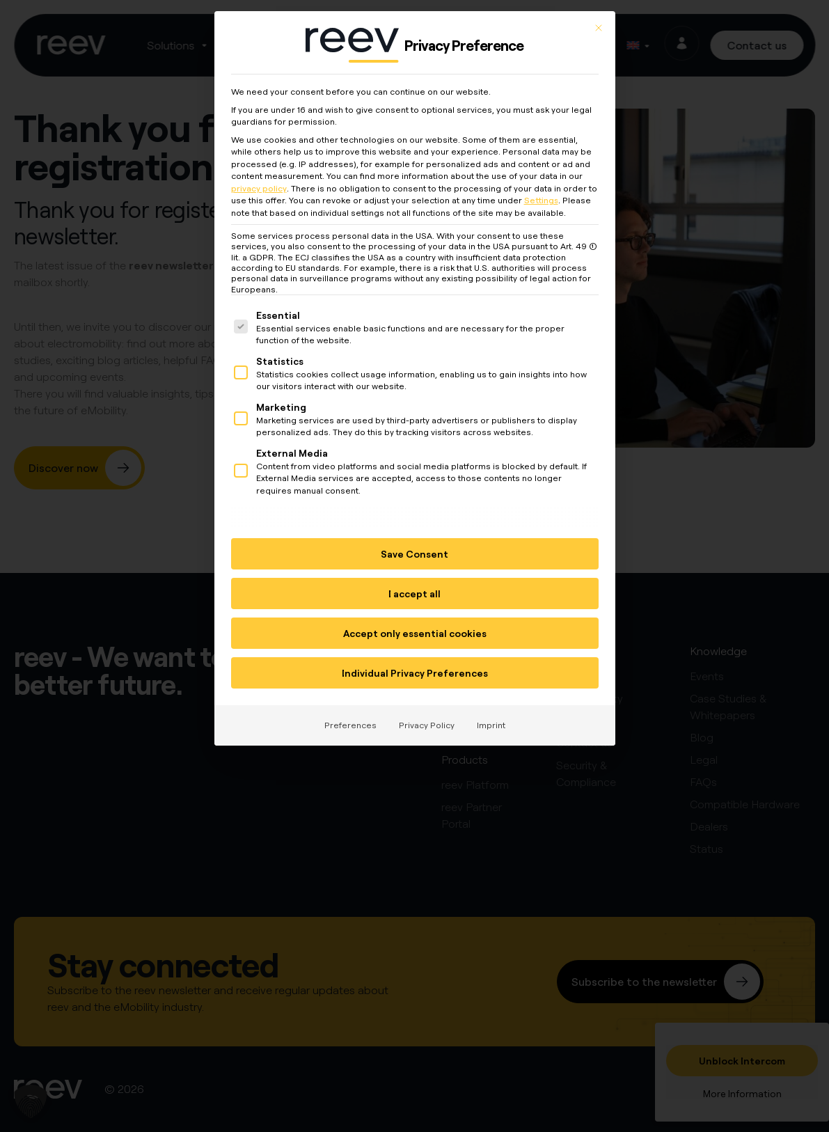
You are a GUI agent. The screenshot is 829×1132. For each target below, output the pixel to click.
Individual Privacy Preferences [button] (415, 670)
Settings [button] (541, 197)
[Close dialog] (598, 25)
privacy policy (259, 185)
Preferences (350, 722)
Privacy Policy (427, 722)
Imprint (491, 722)
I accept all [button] (414, 591)
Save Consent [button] (414, 551)
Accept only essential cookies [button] (415, 630)
